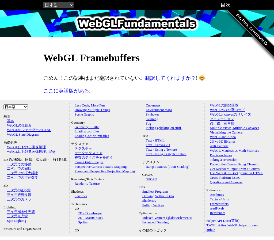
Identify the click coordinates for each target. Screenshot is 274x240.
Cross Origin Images (89, 162)
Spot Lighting (16, 221)
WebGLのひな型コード (227, 110)
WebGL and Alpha (223, 137)
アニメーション (222, 119)
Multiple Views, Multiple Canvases (234, 128)
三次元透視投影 (19, 195)
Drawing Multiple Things (92, 110)
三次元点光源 (17, 216)
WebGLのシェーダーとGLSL (29, 130)
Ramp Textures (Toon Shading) (167, 167)
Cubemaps (153, 105)
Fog (148, 123)
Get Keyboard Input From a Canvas (235, 169)
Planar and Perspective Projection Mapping (105, 171)
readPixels (217, 208)
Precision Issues (221, 155)
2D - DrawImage (90, 213)
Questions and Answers (226, 182)
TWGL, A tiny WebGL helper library (232, 225)
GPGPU (151, 179)
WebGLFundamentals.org (137, 23)
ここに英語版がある (66, 91)
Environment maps (159, 110)
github (210, 230)
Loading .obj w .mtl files (92, 136)
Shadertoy (149, 201)
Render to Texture (87, 183)
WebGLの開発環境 (224, 105)
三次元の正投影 (19, 190)
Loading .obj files (87, 131)
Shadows (81, 196)
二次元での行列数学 (22, 178)
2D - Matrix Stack (90, 218)
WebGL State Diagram (23, 134)
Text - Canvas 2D (158, 145)
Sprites (83, 222)
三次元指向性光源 (21, 212)
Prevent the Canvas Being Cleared (233, 164)
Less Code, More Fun (90, 105)
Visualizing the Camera (226, 132)
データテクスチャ (88, 153)
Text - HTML (155, 140)
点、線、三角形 (222, 123)
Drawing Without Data (158, 196)
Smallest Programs (155, 191)
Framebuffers (219, 204)
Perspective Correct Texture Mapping (101, 167)
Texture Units (219, 199)
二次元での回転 (19, 168)
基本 (10, 121)
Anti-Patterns (219, 146)
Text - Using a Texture (161, 149)
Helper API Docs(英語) (222, 221)
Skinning (152, 119)
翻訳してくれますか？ (170, 78)
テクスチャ (83, 148)
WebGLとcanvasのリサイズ (230, 114)
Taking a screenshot (223, 160)
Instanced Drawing (155, 222)
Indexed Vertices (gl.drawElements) (167, 218)
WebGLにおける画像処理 (26, 147)
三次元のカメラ (19, 199)
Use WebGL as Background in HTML (236, 173)
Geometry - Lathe (87, 127)
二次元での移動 (19, 164)
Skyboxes (152, 114)
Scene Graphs (84, 114)
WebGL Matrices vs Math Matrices (234, 150)
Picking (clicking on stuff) (164, 128)
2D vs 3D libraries (222, 141)
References (217, 213)
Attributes (217, 195)
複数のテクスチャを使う (94, 157)
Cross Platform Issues (225, 178)
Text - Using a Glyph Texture (166, 154)
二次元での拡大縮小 (22, 173)
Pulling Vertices (153, 205)
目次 (225, 5)
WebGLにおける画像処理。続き (31, 152)
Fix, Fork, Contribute (251, 29)
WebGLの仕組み (19, 125)
